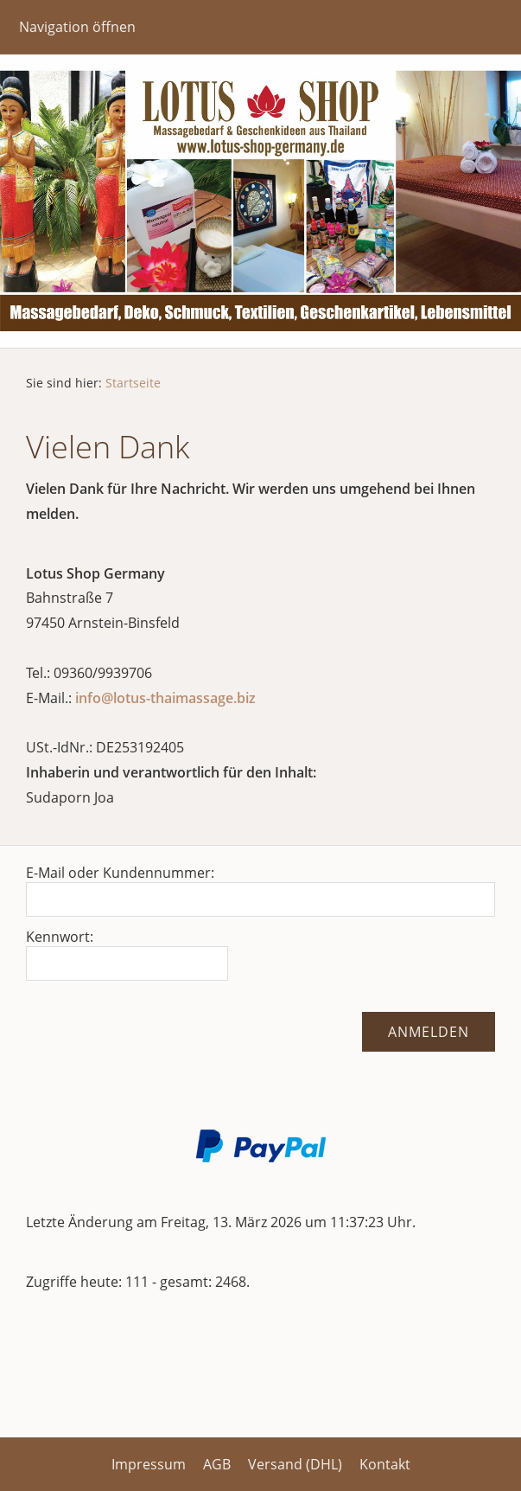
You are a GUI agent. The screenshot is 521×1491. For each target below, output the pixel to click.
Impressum (148, 1464)
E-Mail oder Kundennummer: (120, 872)
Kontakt (384, 1464)
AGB (217, 1464)
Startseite (133, 382)
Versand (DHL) (295, 1464)
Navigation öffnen (77, 26)
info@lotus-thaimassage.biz (165, 697)
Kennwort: (59, 936)
